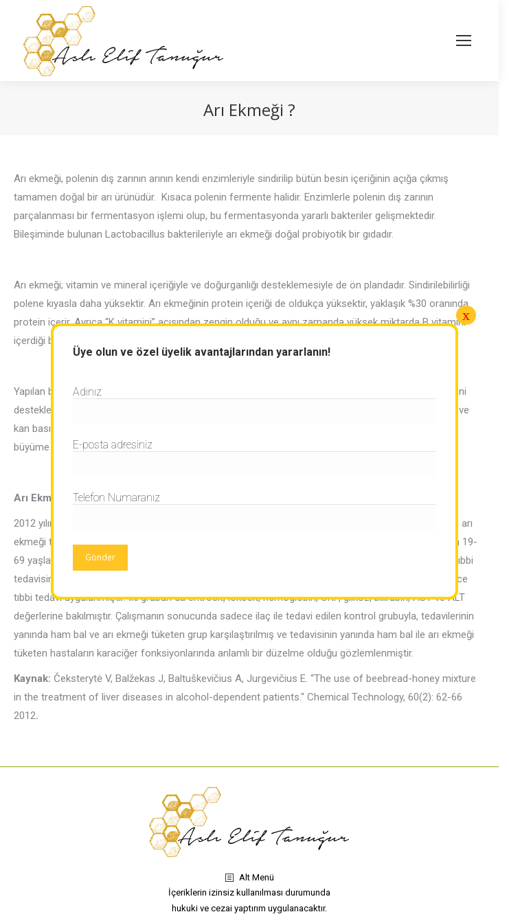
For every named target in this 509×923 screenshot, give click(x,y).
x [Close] (466, 314)
